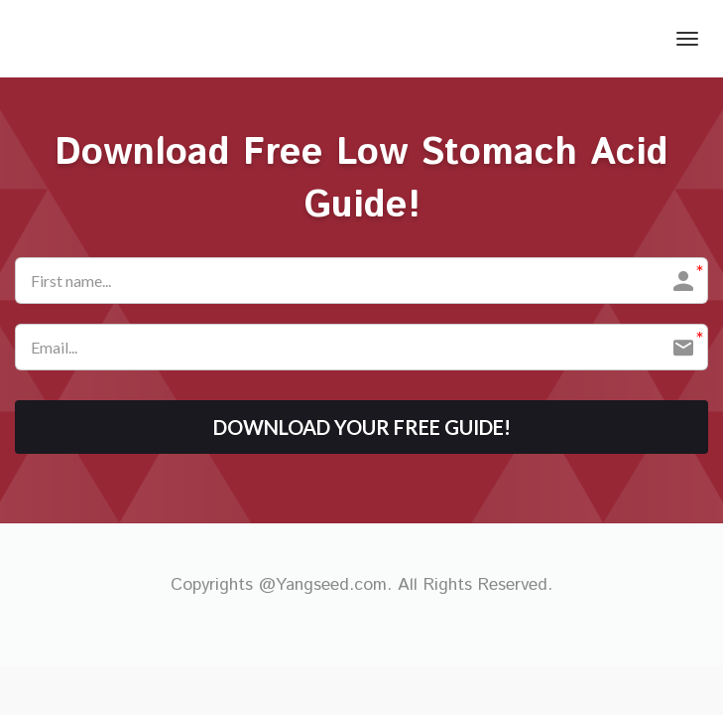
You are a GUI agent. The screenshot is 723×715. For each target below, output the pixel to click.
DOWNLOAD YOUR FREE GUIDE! (362, 427)
